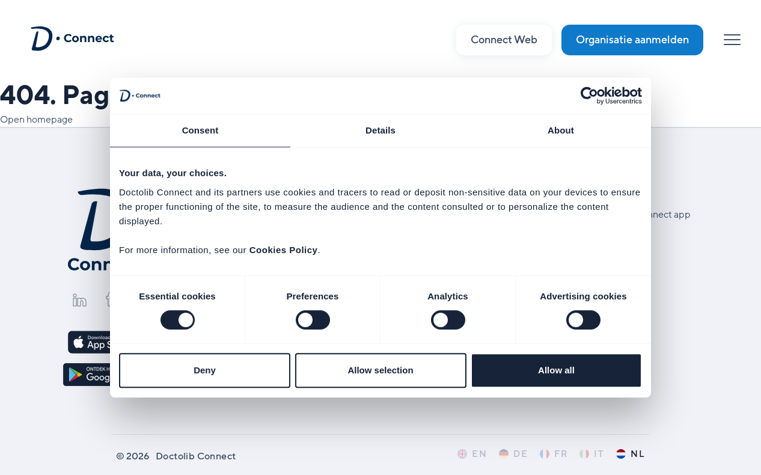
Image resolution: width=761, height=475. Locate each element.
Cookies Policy (283, 250)
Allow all (556, 370)
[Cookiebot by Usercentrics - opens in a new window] (589, 96)
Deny (205, 370)
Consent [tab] (200, 130)
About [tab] (561, 130)
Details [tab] (380, 130)
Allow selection (380, 370)
